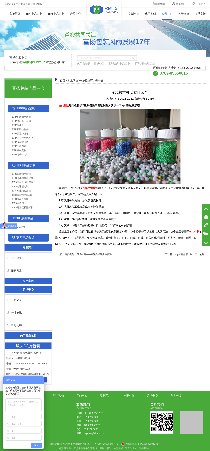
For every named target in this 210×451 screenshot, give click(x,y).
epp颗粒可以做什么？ (93, 80)
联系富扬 (200, 13)
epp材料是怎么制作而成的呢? (190, 254)
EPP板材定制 (19, 150)
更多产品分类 (25, 237)
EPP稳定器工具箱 (21, 121)
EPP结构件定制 (20, 154)
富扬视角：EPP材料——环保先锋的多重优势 (88, 254)
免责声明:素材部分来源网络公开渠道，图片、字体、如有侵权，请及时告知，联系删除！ (105, 448)
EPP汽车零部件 (20, 142)
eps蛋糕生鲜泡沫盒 (22, 195)
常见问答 (14, 325)
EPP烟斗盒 (18, 125)
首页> (63, 80)
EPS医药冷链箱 (20, 199)
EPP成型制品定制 (119, 63)
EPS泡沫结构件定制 (22, 178)
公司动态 (14, 300)
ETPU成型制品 (23, 218)
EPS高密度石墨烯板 (22, 207)
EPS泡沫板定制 (20, 186)
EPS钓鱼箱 (18, 203)
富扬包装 (99, 63)
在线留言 (199, 4)
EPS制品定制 (56, 13)
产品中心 (75, 13)
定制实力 (133, 13)
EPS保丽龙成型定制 (22, 182)
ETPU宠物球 (18, 226)
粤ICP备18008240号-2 (106, 443)
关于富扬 (183, 13)
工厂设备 (14, 258)
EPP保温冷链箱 (20, 133)
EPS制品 (58, 395)
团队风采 (14, 270)
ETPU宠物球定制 (145, 63)
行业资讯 (14, 312)
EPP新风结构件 (20, 129)
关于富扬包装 (28, 335)
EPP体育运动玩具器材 (24, 137)
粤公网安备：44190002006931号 (143, 443)
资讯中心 (167, 13)
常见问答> (73, 80)
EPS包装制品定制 (21, 174)
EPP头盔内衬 (19, 146)
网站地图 (158, 4)
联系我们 (178, 4)
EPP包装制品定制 (21, 116)
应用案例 (150, 13)
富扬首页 (12, 13)
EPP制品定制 (34, 13)
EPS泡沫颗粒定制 (21, 190)
